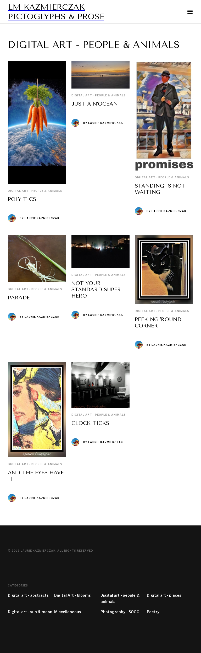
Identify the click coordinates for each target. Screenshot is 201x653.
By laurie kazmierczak (39, 218)
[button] (190, 12)
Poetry (153, 612)
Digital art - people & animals (35, 190)
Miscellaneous (67, 612)
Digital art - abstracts (28, 595)
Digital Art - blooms (72, 595)
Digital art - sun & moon (30, 612)
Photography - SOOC (119, 612)
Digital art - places (164, 595)
